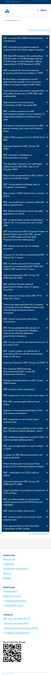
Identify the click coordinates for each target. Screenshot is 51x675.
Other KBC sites (13, 2)
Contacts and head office (16, 623)
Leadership (8, 564)
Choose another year (39, 30)
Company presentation (15, 601)
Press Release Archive (12, 20)
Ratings (7, 578)
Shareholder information (15, 568)
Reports (7, 573)
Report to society (12, 596)
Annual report (10, 591)
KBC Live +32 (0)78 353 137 (16, 619)
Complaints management (16, 633)
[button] (41, 10)
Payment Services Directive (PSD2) (20, 628)
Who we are (9, 559)
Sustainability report (13, 605)
